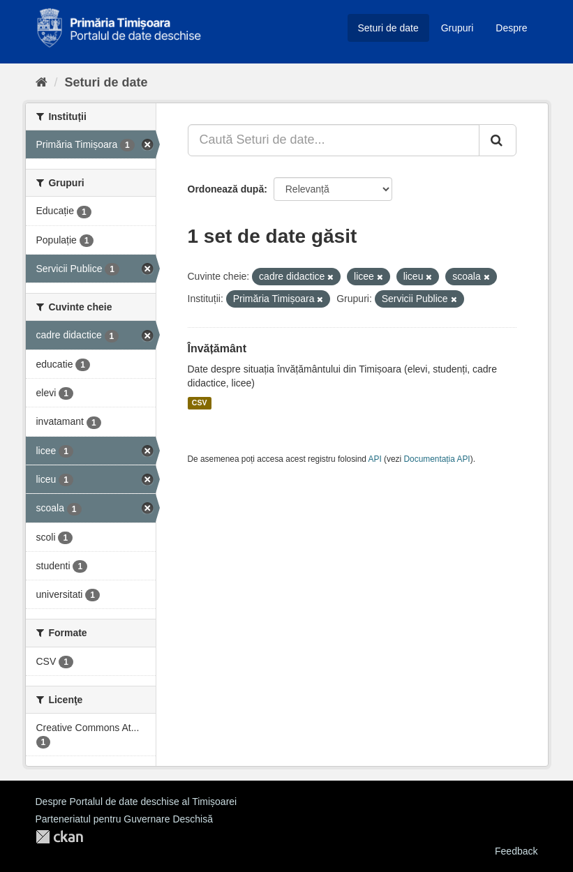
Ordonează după (226, 189)
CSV (199, 403)
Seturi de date (388, 27)
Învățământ (217, 348)
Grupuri (457, 27)
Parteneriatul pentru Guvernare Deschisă (124, 819)
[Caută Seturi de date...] (333, 140)
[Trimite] (497, 140)
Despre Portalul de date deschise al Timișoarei (136, 801)
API (375, 459)
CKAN (59, 836)
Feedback (516, 851)
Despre (511, 27)
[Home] (41, 82)
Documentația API (437, 459)
